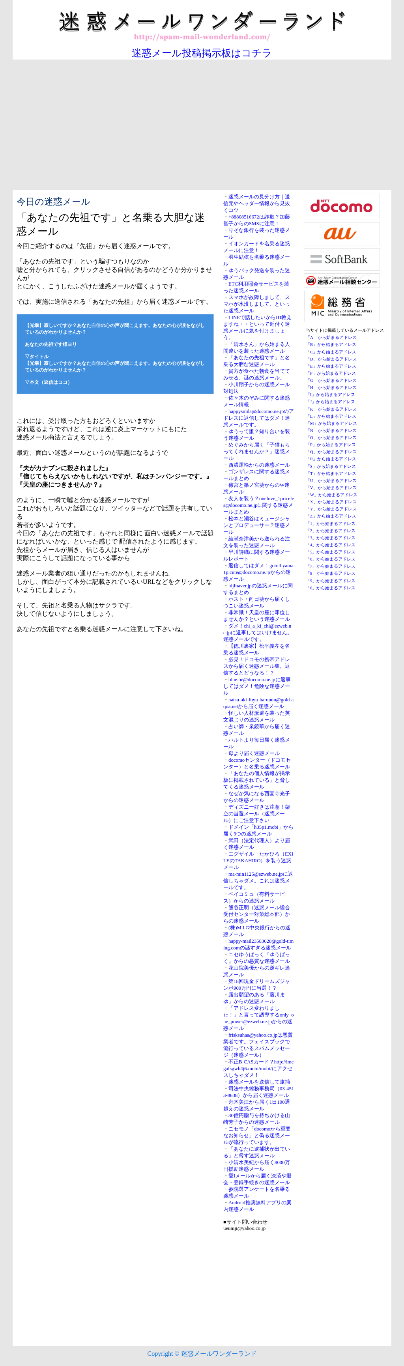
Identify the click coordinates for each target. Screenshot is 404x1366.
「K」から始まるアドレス (331, 409)
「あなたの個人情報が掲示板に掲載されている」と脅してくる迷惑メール (256, 780)
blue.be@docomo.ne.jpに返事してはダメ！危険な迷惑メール (257, 686)
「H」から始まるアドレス (331, 387)
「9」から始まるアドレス (330, 581)
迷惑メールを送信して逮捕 (259, 1082)
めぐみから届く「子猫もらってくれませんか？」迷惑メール (256, 451)
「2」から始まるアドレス (330, 531)
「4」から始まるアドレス (330, 545)
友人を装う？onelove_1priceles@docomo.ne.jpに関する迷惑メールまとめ (258, 505)
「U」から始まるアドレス (331, 480)
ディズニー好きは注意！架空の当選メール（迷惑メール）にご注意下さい (256, 813)
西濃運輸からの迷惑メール (259, 465)
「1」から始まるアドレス (330, 523)
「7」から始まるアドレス (330, 566)
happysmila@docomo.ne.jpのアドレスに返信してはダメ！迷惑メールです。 (258, 418)
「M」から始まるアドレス (331, 423)
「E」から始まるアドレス (331, 366)
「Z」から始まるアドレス (331, 516)
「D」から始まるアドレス (331, 359)
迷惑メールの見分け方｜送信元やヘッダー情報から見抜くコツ (256, 203)
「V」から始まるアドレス (331, 488)
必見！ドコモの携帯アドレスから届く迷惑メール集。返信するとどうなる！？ (256, 666)
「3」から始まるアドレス (330, 538)
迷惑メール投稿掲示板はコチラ (202, 53)
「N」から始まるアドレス (331, 430)
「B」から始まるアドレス (331, 344)
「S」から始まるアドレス (331, 466)
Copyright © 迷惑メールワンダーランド (201, 1353)
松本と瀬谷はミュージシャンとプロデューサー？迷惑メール (256, 525)
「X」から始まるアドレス (331, 502)
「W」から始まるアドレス (331, 495)
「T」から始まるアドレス (331, 473)
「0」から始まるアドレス (330, 588)
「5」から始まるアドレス (330, 552)
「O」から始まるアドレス (331, 437)
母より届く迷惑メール (254, 753)
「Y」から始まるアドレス (331, 509)
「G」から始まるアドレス (331, 380)
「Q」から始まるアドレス (331, 452)
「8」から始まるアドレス (330, 573)
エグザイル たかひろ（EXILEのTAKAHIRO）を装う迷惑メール (258, 860)
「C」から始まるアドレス (331, 352)
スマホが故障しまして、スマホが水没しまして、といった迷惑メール (256, 304)
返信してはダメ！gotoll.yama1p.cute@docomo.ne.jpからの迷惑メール (258, 572)
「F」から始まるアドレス (331, 373)
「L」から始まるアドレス (331, 416)
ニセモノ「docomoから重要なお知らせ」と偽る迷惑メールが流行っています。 (257, 1135)
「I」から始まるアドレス (330, 394)
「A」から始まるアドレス (331, 337)
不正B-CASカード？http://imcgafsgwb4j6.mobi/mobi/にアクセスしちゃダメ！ (258, 1068)
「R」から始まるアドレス (331, 459)
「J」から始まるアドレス (330, 402)
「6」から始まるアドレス (330, 559)
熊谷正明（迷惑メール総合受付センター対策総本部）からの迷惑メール (256, 914)
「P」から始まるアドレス (331, 445)
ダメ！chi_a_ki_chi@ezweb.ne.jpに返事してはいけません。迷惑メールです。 (257, 632)
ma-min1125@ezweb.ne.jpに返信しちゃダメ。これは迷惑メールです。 (258, 880)
